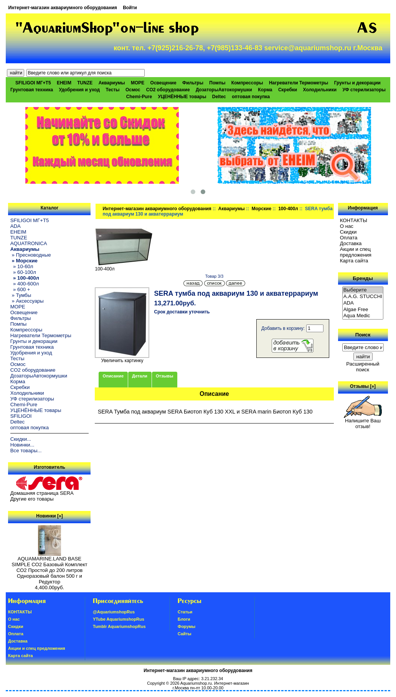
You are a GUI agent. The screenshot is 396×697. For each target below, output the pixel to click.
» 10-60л (21, 266)
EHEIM (64, 83)
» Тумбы (20, 295)
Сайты (184, 633)
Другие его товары (32, 499)
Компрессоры (247, 83)
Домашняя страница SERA (42, 493)
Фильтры (192, 83)
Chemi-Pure (139, 96)
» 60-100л (23, 272)
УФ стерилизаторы (364, 89)
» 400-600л (24, 284)
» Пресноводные (30, 255)
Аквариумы (231, 208)
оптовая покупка (251, 96)
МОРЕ (137, 83)
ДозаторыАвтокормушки (224, 89)
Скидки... (20, 439)
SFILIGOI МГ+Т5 (33, 83)
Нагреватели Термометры (298, 83)
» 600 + (20, 289)
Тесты (113, 89)
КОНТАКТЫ (353, 220)
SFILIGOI (21, 416)
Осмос (132, 89)
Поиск (363, 335)
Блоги (184, 619)
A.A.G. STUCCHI (363, 296)
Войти (130, 7)
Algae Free (363, 309)
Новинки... (22, 445)
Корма (265, 89)
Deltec (219, 96)
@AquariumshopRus (114, 612)
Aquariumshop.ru (196, 683)
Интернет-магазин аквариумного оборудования (62, 7)
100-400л (288, 208)
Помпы (217, 83)
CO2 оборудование (168, 89)
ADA (15, 226)
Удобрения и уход (79, 89)
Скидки (348, 232)
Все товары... (26, 450)
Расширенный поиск (362, 366)
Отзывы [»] (363, 386)
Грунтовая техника (31, 89)
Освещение (163, 83)
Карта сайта (354, 261)
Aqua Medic (363, 316)
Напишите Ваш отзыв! (363, 421)
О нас (346, 226)
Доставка (351, 243)
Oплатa (349, 238)
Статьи (185, 612)
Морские (261, 208)
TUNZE (84, 83)
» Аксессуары (27, 301)
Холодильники (320, 89)
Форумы (186, 626)
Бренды (363, 278)
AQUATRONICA (28, 243)
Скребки (287, 89)
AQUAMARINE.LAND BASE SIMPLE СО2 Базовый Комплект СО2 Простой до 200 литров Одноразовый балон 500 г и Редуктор (49, 568)
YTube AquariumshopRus (118, 619)
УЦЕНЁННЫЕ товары (182, 96)
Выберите (363, 290)
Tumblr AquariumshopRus (119, 626)
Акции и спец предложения (355, 252)
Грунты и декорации (357, 83)
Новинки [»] (49, 516)
